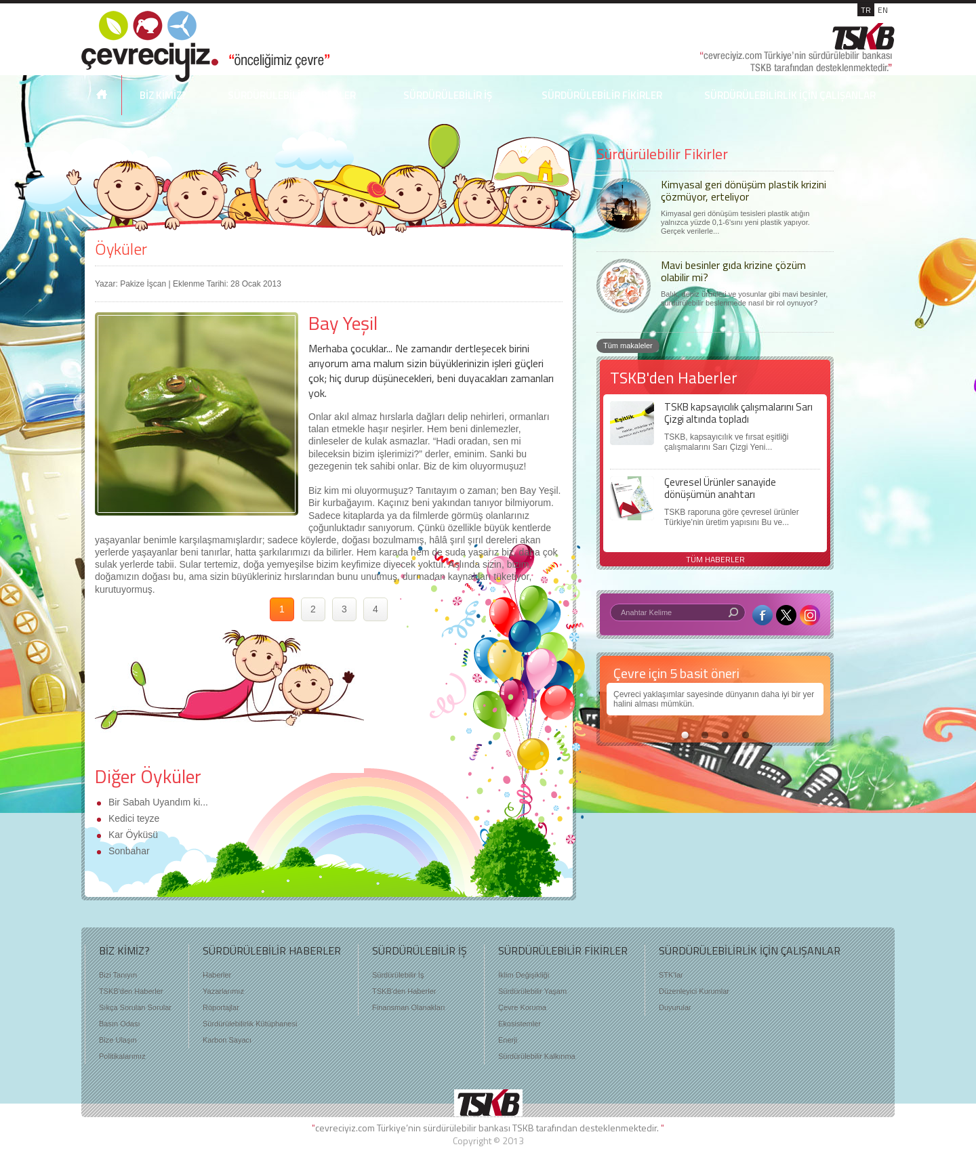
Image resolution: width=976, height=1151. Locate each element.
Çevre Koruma (522, 1007)
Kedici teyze (132, 818)
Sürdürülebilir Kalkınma (536, 1056)
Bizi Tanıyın (118, 975)
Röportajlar (221, 1007)
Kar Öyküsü (132, 834)
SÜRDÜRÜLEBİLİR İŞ (447, 95)
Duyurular (675, 1007)
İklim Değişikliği (523, 975)
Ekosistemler (519, 1024)
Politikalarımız (122, 1056)
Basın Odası (119, 1024)
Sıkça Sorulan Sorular (135, 1007)
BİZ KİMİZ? (163, 95)
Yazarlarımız (223, 991)
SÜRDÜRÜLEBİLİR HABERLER (292, 95)
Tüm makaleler (628, 345)
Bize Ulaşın (118, 1040)
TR (866, 9)
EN (883, 9)
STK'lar (671, 975)
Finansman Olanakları (408, 1007)
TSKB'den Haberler (131, 991)
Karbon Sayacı (227, 1040)
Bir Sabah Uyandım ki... (157, 802)
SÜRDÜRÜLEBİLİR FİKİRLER (602, 95)
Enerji (507, 1040)
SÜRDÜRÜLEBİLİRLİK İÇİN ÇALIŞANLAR (790, 95)
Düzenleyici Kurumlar (694, 991)
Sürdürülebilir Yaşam (532, 991)
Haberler (217, 975)
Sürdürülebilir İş (398, 975)
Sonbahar (128, 850)
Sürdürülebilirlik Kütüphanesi (250, 1024)
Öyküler (121, 248)
